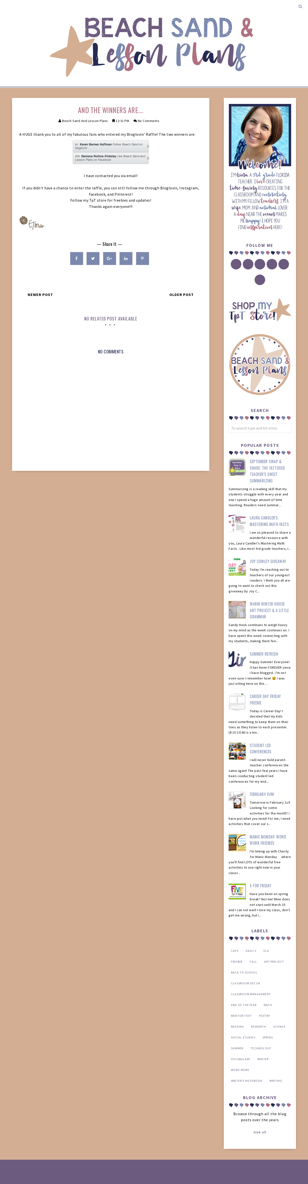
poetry (264, 1016)
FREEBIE (237, 961)
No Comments (149, 121)
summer (237, 1048)
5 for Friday (260, 886)
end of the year (244, 1005)
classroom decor (245, 983)
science (279, 1026)
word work (240, 1070)
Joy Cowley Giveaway (268, 561)
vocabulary (240, 1059)
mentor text (241, 1016)
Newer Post (40, 294)
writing (276, 1080)
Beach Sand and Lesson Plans (85, 121)
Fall (253, 961)
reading (237, 1026)
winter (263, 1059)
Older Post (181, 294)
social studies (243, 1037)
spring (268, 1037)
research (258, 1026)
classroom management (251, 994)
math (268, 1005)
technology (260, 1048)
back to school (244, 972)
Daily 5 (251, 951)
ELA (266, 951)
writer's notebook (246, 1080)
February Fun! (262, 794)
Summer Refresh (264, 654)
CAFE (234, 951)
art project (274, 961)
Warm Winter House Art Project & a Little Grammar (269, 610)
